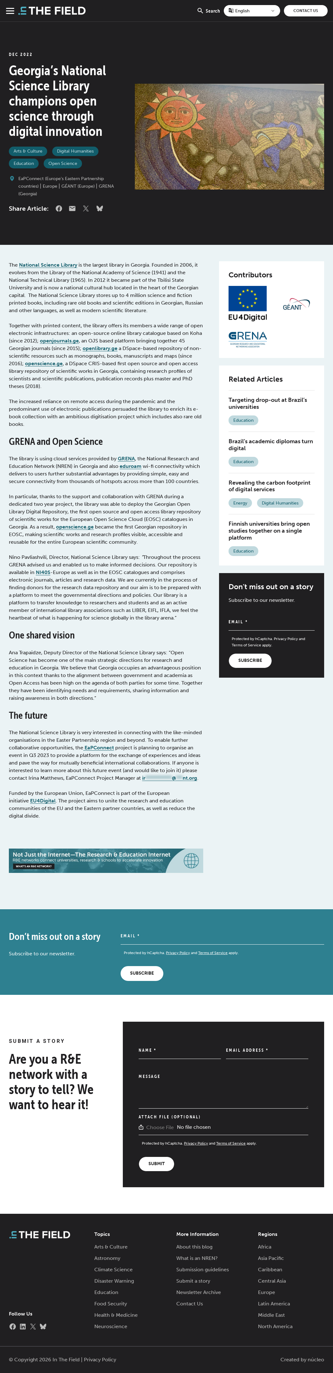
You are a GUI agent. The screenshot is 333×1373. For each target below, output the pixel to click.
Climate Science (113, 1270)
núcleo (316, 1360)
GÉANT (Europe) (78, 186)
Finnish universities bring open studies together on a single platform (269, 530)
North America (275, 1326)
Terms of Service (246, 645)
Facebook (59, 208)
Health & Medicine (116, 1315)
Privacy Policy (286, 639)
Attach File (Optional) (170, 1117)
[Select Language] (251, 11)
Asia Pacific (271, 1258)
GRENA (126, 459)
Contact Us (305, 11)
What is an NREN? (197, 1258)
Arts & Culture (28, 151)
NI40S (43, 572)
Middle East (271, 1315)
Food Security (110, 1304)
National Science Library (48, 265)
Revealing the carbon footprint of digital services (270, 486)
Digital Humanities (75, 151)
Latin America (274, 1304)
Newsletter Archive (198, 1292)
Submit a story (193, 1281)
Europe (50, 186)
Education (24, 163)
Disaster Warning (114, 1281)
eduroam (130, 466)
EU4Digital (43, 801)
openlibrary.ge (100, 348)
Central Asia (272, 1281)
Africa (264, 1247)
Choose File (160, 1127)
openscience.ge (44, 363)
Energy (240, 503)
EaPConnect (98, 748)
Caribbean (270, 1270)
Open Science (62, 163)
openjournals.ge (59, 341)
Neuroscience (110, 1326)
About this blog (194, 1247)
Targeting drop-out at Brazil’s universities (268, 403)
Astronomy (107, 1258)
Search (208, 14)
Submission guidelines (202, 1270)
